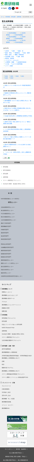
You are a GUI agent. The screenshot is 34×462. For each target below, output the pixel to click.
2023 (11, 76)
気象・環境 (20, 56)
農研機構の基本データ (8, 298)
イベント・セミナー (7, 405)
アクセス (4, 301)
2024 (6, 76)
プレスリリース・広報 (8, 382)
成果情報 (19, 16)
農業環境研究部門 (6, 250)
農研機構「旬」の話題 (8, 398)
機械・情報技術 (19, 54)
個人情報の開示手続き (9, 460)
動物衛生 (17, 53)
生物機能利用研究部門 (7, 247)
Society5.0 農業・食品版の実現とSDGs (13, 334)
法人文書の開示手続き (15, 453)
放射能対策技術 (21, 62)
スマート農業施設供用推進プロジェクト (13, 374)
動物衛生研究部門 (6, 257)
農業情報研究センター (7, 260)
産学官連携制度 (6, 349)
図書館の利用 (5, 308)
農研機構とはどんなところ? (10, 295)
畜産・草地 (8, 53)
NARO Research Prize (8, 327)
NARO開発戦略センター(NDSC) (10, 198)
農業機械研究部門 (6, 226)
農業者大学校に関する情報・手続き (15, 456)
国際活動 (4, 311)
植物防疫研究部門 (6, 253)
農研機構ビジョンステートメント (11, 305)
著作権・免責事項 (21, 449)
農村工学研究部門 (6, 223)
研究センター (12, 202)
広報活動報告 (5, 389)
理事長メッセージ (7, 292)
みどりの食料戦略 (17, 64)
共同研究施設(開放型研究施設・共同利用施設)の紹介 (17, 355)
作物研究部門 (5, 229)
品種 (3, 361)
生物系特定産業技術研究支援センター (11, 276)
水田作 (7, 51)
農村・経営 (8, 54)
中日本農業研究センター (8, 213)
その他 (7, 64)
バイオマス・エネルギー (12, 60)
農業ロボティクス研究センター (10, 263)
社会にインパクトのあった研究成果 (12, 324)
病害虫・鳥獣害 (9, 58)
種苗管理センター (6, 273)
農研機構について (7, 289)
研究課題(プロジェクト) (8, 318)
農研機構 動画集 (6, 402)
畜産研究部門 (5, 232)
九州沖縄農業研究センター (8, 220)
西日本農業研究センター (8, 217)
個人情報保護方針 (23, 460)
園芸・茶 (20, 51)
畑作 (13, 51)
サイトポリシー (9, 449)
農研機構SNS (5, 408)
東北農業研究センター (7, 210)
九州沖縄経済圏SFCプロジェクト (11, 340)
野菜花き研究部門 (6, 244)
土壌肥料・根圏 (9, 62)
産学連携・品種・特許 (8, 346)
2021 (22, 76)
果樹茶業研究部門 (6, 239)
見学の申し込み (6, 395)
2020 (6, 78)
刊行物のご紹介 (6, 392)
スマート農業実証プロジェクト (11, 337)
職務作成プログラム (7, 367)
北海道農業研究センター (8, 207)
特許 (3, 364)
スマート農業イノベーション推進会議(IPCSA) (15, 377)
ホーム (2, 16)
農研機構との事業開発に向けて (11, 358)
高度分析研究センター (7, 269)
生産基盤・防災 (9, 56)
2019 (11, 78)
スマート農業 (9, 66)
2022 (17, 76)
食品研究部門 (5, 236)
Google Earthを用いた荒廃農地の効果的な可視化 (18, 116)
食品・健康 (26, 53)
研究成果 (13, 16)
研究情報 (8, 16)
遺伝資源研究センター (7, 266)
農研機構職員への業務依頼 (9, 352)
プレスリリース (6, 386)
